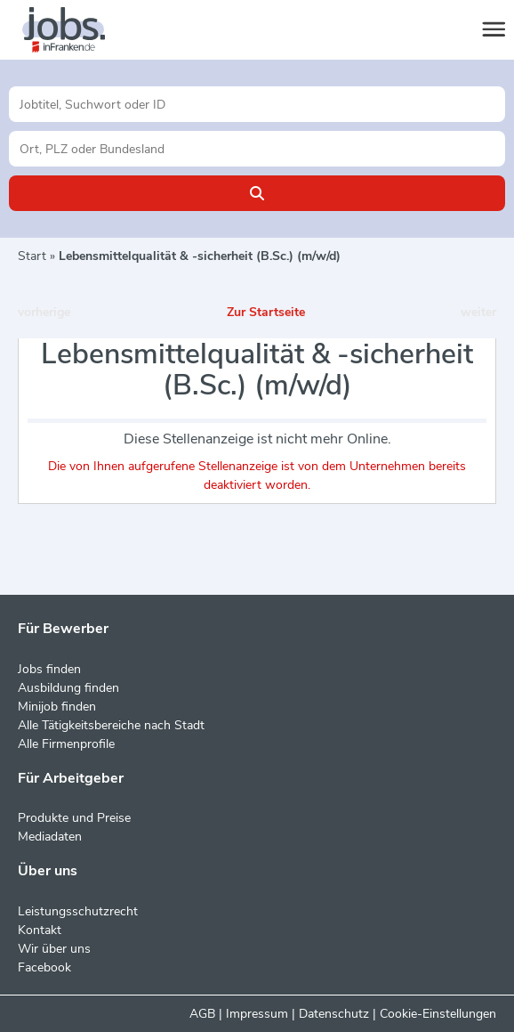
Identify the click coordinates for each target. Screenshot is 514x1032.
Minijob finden (57, 706)
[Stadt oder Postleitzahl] (257, 149)
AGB (202, 1013)
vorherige (44, 312)
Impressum (257, 1013)
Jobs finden (49, 669)
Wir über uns (54, 948)
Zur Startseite (266, 312)
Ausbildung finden (68, 687)
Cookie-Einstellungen (438, 1013)
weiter (478, 312)
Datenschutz (334, 1013)
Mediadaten (50, 836)
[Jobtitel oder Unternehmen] (257, 104)
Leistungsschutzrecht (78, 911)
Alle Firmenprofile (66, 743)
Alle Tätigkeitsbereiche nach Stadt (111, 725)
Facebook (44, 967)
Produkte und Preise (74, 817)
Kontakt (39, 930)
